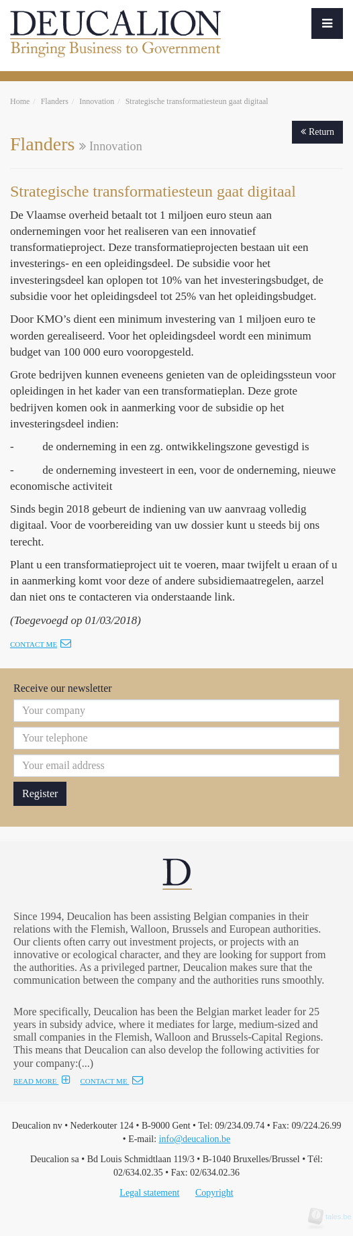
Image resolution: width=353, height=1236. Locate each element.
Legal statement (149, 1193)
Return (317, 132)
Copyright (214, 1193)
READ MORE (41, 1081)
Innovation (96, 101)
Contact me (40, 644)
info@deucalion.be (195, 1139)
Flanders (54, 101)
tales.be (334, 1217)
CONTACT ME (111, 1081)
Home (20, 101)
